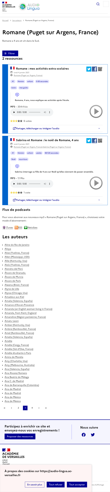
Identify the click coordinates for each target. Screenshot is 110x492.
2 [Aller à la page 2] (18, 407)
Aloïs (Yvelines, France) (17, 265)
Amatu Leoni (12, 321)
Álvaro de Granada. (15, 273)
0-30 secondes (42, 81)
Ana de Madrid (13, 389)
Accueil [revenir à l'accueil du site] (5, 20)
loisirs (13, 87)
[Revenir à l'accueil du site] (13, 456)
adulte (39, 153)
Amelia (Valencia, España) (19, 337)
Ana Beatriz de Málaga (17, 377)
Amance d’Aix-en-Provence (19, 305)
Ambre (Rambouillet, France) (20, 329)
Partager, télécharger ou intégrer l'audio (36, 128)
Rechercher (98, 4)
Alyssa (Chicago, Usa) (16, 293)
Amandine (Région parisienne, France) (25, 317)
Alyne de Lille (12, 289)
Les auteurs (16, 20)
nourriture (23, 159)
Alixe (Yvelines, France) (17, 253)
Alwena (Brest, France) (17, 285)
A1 (13, 81)
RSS (18, 227)
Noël (13, 159)
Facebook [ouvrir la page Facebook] (83, 434)
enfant (30, 81)
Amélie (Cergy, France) (17, 345)
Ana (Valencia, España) (17, 369)
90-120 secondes (51, 153)
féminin (21, 81)
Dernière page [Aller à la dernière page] (46, 408)
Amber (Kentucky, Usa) (17, 325)
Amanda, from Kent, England (21, 313)
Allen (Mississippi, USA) (17, 257)
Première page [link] (4, 408)
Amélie (8, 341)
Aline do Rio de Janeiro (17, 245)
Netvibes (30, 227)
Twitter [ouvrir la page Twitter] (92, 434)
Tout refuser (55, 484)
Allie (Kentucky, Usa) (16, 261)
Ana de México (13, 397)
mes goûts (23, 87)
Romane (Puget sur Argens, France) (28, 75)
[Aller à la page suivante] (39, 408)
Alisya (8, 249)
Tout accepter (77, 484)
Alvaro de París (13, 281)
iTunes (7, 227)
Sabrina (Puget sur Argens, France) (57, 147)
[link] (11, 408)
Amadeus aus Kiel (14, 297)
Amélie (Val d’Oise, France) (19, 349)
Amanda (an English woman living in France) (28, 309)
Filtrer (12, 53)
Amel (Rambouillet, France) (19, 333)
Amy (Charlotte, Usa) (16, 361)
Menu (106, 4)
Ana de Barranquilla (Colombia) (22, 385)
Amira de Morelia (14, 357)
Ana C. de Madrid (14, 381)
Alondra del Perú (14, 269)
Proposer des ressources (20, 436)
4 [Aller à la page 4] (32, 407)
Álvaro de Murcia (14, 277)
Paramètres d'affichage (94, 485)
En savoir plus (34, 484)
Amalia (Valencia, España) (19, 301)
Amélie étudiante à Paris (18, 353)
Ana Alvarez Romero (16, 373)
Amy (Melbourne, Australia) (20, 365)
